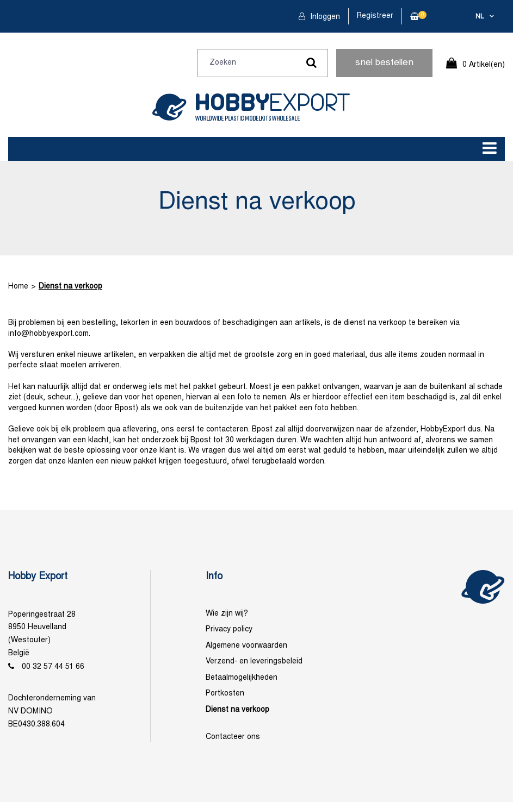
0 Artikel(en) (483, 64)
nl (479, 17)
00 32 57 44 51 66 (53, 667)
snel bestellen (384, 63)
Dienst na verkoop (70, 286)
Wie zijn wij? (227, 613)
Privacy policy (229, 629)
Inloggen (324, 17)
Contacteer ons (233, 737)
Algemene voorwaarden (246, 645)
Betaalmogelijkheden (241, 677)
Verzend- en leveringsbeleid (254, 661)
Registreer (375, 16)
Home (18, 286)
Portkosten (225, 693)
